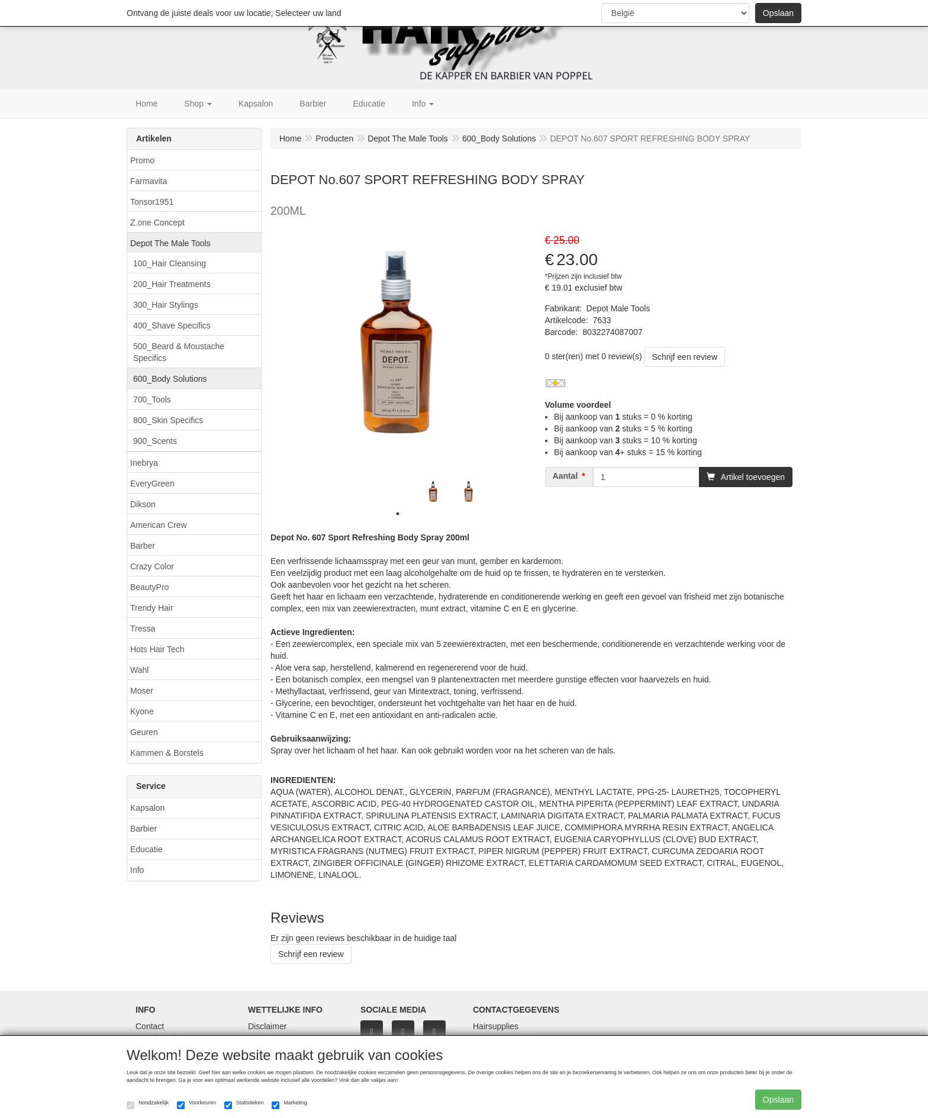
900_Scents (155, 441)
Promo (142, 160)
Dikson (143, 504)
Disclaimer (267, 1026)
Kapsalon (147, 808)
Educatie (146, 849)
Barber (142, 545)
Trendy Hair (151, 608)
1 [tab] (398, 514)
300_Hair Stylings (165, 305)
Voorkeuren (196, 1104)
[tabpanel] (433, 491)
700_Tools (152, 399)
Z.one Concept (157, 222)
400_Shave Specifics (172, 325)
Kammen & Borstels (167, 753)
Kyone (142, 711)
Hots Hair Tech (157, 649)
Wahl (139, 670)
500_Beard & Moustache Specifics (178, 352)
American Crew (158, 525)
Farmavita (148, 181)
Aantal (565, 476)
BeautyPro (149, 587)
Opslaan (778, 13)
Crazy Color (152, 566)
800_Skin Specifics (168, 420)
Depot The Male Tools (170, 243)
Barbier (143, 828)
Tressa (142, 628)
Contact (150, 1026)
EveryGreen (152, 483)
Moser (141, 690)
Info (137, 870)
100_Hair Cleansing (169, 263)
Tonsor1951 (151, 202)
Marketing (289, 1104)
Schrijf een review (685, 357)
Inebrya (144, 463)
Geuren (144, 732)
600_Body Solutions (170, 379)
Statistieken (244, 1104)
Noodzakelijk (148, 1104)
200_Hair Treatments (172, 284)
